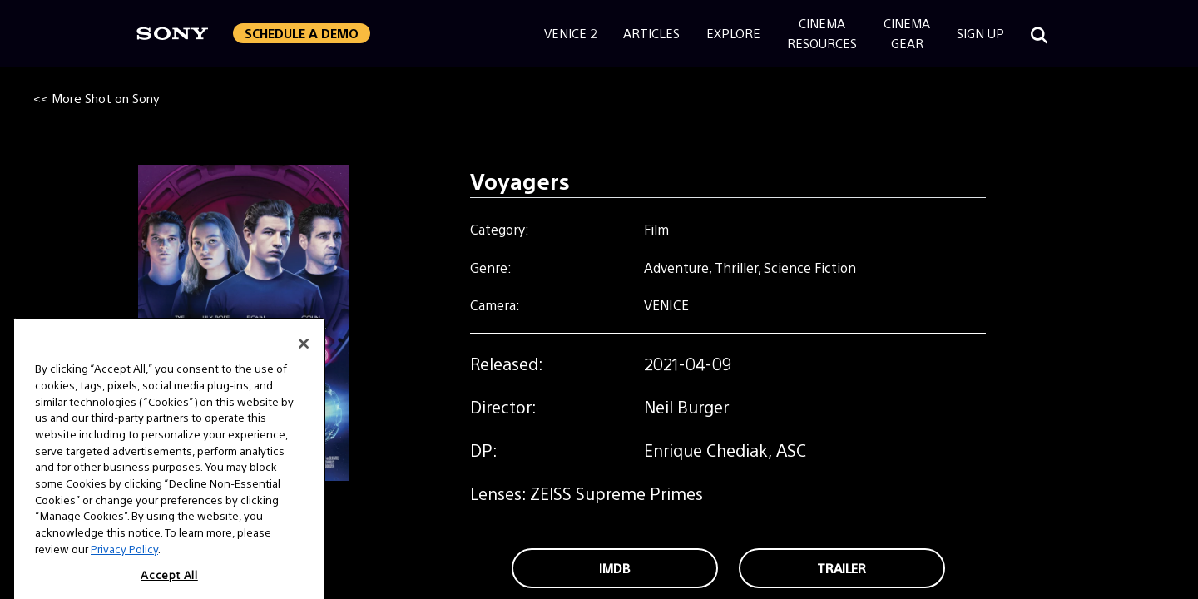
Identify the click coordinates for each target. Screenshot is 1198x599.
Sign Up (980, 33)
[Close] (303, 359)
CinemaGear (907, 33)
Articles (651, 33)
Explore (733, 33)
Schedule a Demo (302, 33)
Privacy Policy (124, 564)
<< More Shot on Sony (96, 98)
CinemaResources (822, 33)
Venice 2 (570, 33)
